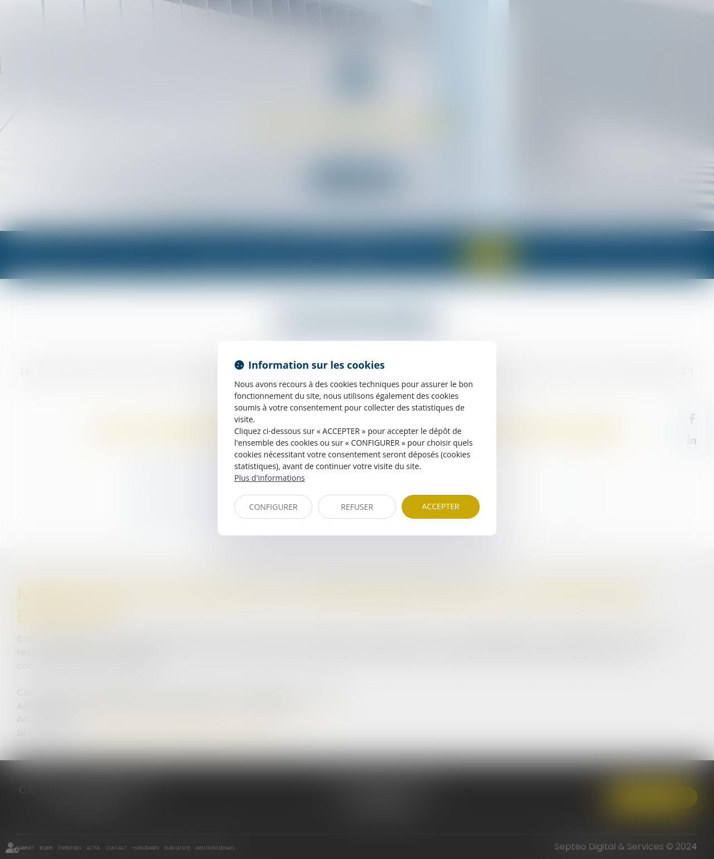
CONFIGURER (273, 506)
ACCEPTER (441, 506)
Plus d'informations (269, 477)
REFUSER (357, 506)
